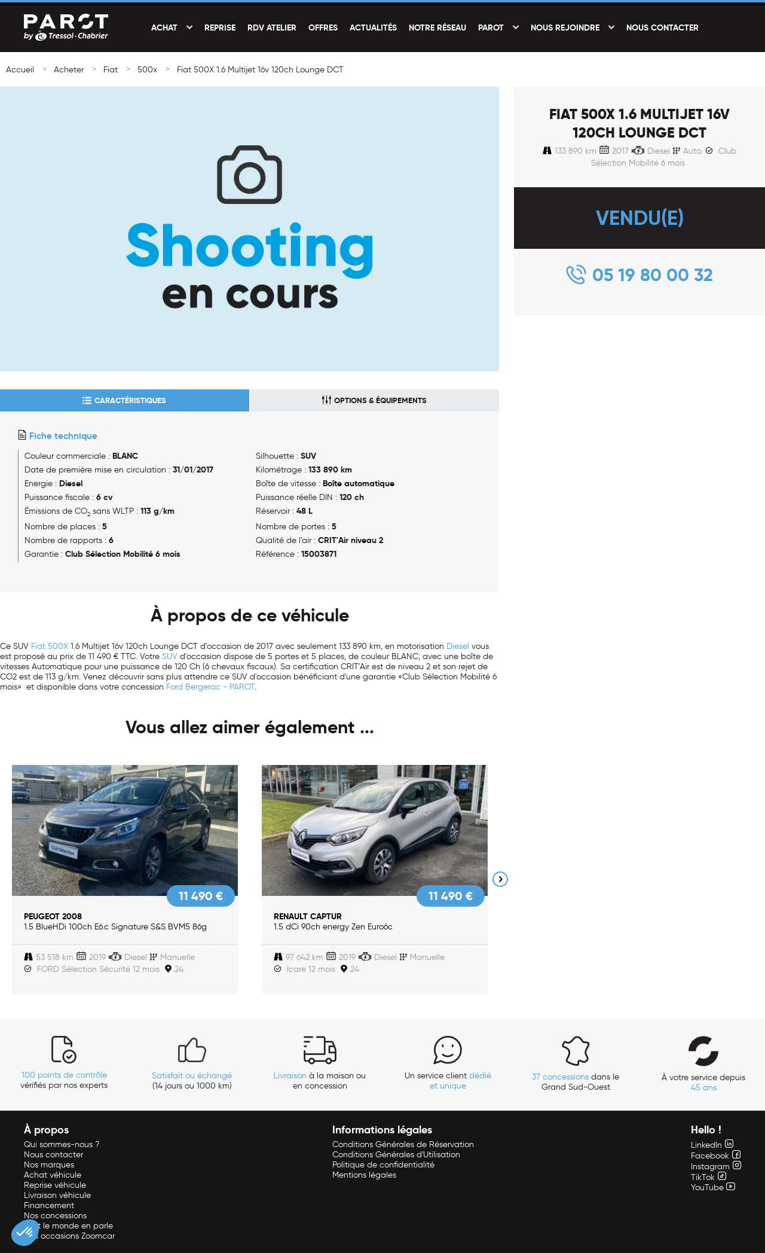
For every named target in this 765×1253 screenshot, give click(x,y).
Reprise (219, 27)
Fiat (110, 70)
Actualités (373, 27)
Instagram (716, 1166)
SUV (170, 656)
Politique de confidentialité (383, 1165)
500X (58, 646)
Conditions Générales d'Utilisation (396, 1155)
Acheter (69, 70)
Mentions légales (364, 1175)
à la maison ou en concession (320, 1081)
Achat (164, 27)
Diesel (457, 646)
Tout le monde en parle (68, 1226)
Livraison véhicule (57, 1195)
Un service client (448, 1081)
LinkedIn (712, 1145)
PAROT (491, 27)
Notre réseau (437, 27)
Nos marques (49, 1165)
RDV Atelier (271, 27)
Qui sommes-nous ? (61, 1144)
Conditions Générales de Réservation (403, 1144)
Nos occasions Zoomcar (69, 1236)
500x (147, 70)
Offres (323, 27)
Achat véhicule (52, 1175)
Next (500, 879)
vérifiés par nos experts (64, 1080)
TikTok (708, 1177)
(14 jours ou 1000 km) (192, 1081)
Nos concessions (55, 1216)
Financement (49, 1205)
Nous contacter (662, 27)
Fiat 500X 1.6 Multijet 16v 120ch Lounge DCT (260, 70)
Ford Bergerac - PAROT (210, 687)
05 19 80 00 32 (652, 275)
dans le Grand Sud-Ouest (575, 1082)
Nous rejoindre (565, 27)
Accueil (20, 70)
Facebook (715, 1156)
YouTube (713, 1187)
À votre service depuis (703, 1082)
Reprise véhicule (55, 1185)
